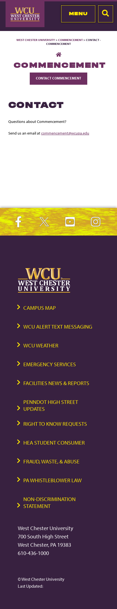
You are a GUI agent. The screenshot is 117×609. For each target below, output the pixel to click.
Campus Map (39, 307)
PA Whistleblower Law (52, 480)
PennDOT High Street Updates (50, 405)
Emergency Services (49, 364)
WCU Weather (40, 345)
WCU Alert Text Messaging (57, 326)
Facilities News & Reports (56, 383)
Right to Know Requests (55, 423)
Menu (78, 14)
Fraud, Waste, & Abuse (51, 461)
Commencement (70, 40)
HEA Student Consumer (54, 442)
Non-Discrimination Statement (49, 502)
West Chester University (35, 40)
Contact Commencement (58, 78)
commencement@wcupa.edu (65, 133)
